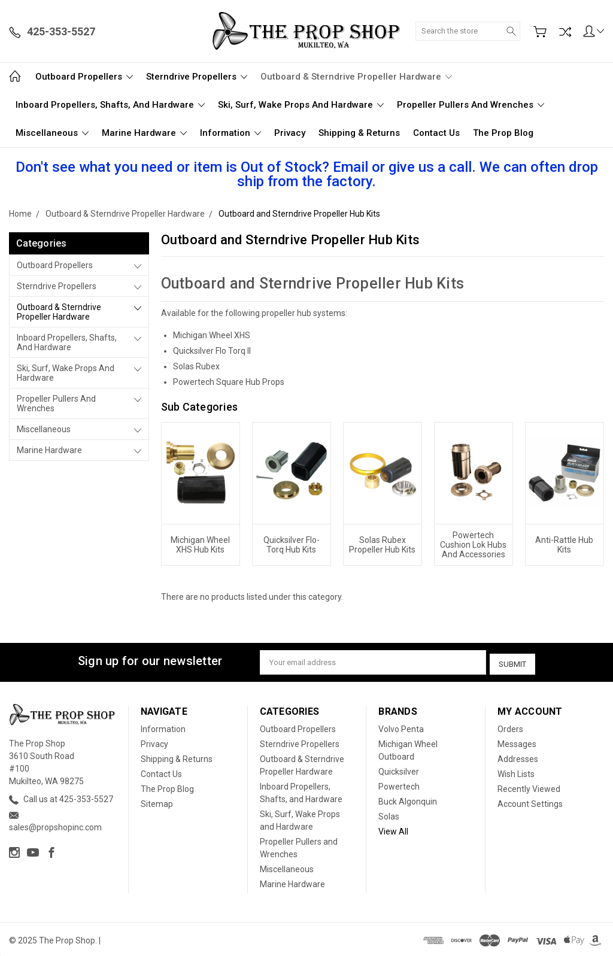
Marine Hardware (144, 133)
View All (393, 829)
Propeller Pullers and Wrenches (470, 104)
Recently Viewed (528, 786)
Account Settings (530, 801)
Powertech (399, 784)
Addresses (517, 756)
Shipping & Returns (359, 133)
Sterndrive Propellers (196, 76)
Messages (516, 741)
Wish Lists (516, 771)
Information (230, 133)
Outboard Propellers (84, 76)
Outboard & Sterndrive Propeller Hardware (356, 76)
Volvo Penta (401, 727)
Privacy (289, 133)
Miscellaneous (52, 133)
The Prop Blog (503, 133)
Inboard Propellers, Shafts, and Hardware (110, 104)
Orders (510, 727)
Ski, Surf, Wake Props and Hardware (301, 104)
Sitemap (157, 801)
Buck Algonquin (407, 799)
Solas (388, 814)
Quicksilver (398, 769)
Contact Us (436, 133)
